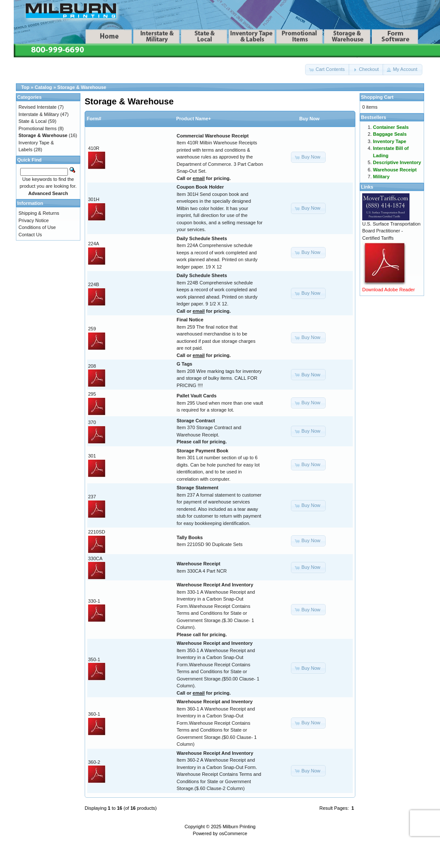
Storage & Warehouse (81, 87)
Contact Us (30, 234)
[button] (327, 69)
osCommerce (233, 833)
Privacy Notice (33, 220)
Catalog (43, 87)
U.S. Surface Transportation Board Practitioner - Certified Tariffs (391, 231)
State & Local (32, 121)
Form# (94, 118)
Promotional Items (37, 128)
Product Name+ (193, 118)
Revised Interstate (37, 107)
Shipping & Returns (38, 213)
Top (25, 87)
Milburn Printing (239, 826)
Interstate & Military (38, 114)
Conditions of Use (37, 227)
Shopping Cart (377, 97)
